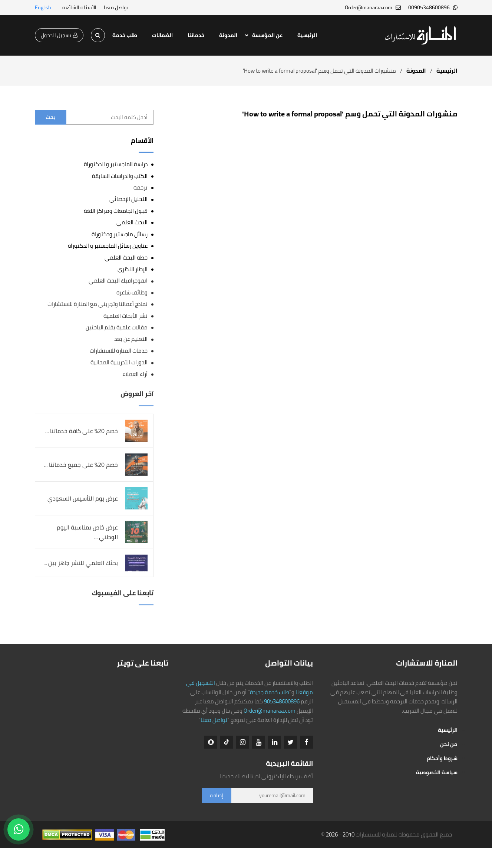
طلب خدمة (124, 35)
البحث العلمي (132, 222)
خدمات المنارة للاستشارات (119, 351)
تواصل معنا (116, 7)
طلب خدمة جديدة (269, 692)
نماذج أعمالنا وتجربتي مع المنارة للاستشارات (97, 304)
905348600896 (282, 701)
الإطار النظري (133, 269)
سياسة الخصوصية (437, 772)
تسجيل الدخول (59, 35)
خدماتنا (196, 35)
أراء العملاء (135, 374)
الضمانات (162, 35)
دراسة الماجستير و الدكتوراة (116, 164)
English (43, 7)
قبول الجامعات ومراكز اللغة (116, 210)
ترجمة (140, 187)
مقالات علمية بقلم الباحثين (117, 327)
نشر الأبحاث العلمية (125, 315)
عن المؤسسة (267, 35)
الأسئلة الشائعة (79, 7)
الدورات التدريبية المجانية (119, 362)
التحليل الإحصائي (128, 199)
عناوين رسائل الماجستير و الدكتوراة (108, 245)
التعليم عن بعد (131, 339)
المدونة (228, 35)
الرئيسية (307, 35)
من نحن (449, 744)
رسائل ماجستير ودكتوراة (120, 234)
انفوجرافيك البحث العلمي (118, 280)
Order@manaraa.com (269, 710)
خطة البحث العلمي (126, 257)
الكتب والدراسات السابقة (120, 176)
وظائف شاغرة (132, 292)
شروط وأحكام (442, 758)
